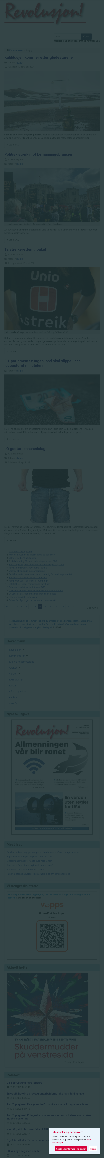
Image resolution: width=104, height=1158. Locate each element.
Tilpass (93, 1148)
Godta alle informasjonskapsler (71, 1148)
